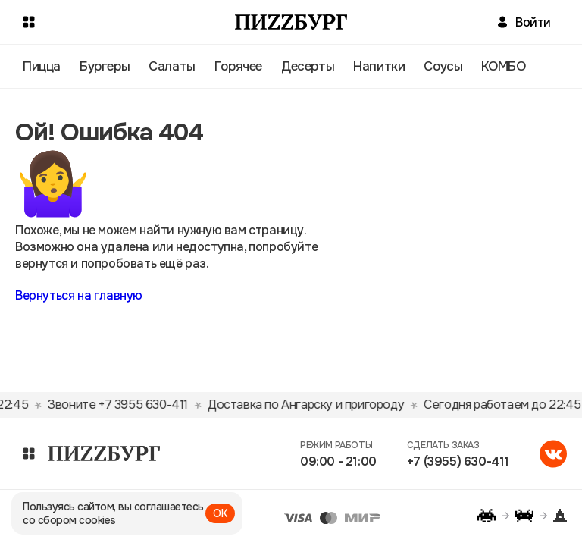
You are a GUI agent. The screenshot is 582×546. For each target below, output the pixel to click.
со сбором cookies (69, 520)
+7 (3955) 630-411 (458, 461)
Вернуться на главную (78, 295)
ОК (220, 513)
